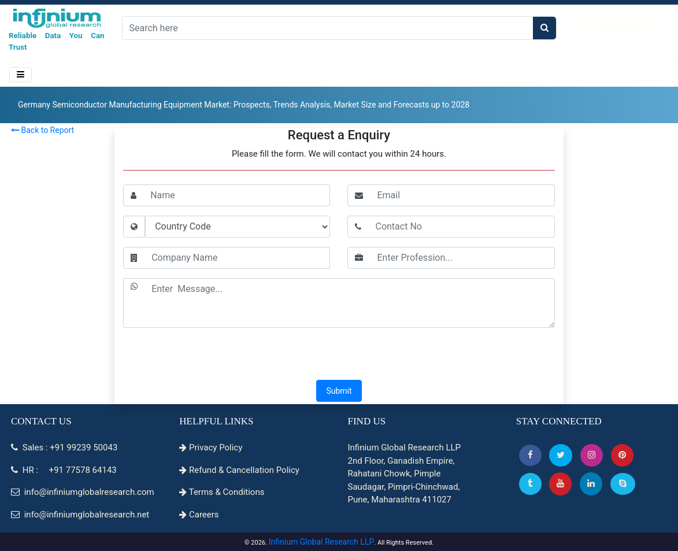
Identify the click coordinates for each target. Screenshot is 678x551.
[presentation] (339, 355)
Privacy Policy (210, 447)
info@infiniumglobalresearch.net (80, 514)
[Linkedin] (591, 483)
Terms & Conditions (221, 492)
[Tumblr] (530, 483)
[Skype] (622, 483)
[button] (530, 455)
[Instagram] (591, 455)
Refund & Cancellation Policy (239, 470)
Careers (198, 514)
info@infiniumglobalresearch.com (82, 492)
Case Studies (621, 27)
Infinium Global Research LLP (322, 541)
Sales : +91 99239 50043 (64, 447)
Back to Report (42, 130)
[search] (544, 28)
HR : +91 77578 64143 (64, 470)
